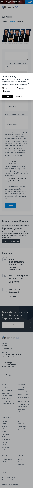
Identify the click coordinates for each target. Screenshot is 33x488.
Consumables (22, 426)
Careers (4, 462)
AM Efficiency (6, 439)
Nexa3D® (5, 421)
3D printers (21, 421)
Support (12, 22)
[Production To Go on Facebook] (3, 375)
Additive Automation (8, 450)
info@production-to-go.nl (11, 354)
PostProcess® (6, 434)
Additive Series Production (22, 388)
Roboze (4, 442)
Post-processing (23, 407)
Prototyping (6, 401)
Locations (20, 22)
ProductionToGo (7, 459)
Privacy (4, 475)
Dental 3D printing (23, 404)
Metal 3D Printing (23, 392)
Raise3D (4, 426)
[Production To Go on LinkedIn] (10, 375)
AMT (3, 437)
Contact (4, 22)
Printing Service (7, 390)
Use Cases (21, 464)
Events (20, 459)
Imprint (4, 472)
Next (27, 325)
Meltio (4, 424)
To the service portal (11, 241)
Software (20, 412)
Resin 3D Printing (23, 395)
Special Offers (22, 429)
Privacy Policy (24, 85)
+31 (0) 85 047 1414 (8, 357)
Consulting (5, 393)
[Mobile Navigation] (28, 7)
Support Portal (7, 348)
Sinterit (4, 445)
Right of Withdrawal (8, 477)
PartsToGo (21, 424)
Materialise (5, 447)
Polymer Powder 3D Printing (24, 398)
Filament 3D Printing (24, 401)
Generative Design (8, 403)
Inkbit (4, 429)
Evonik (4, 432)
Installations (6, 388)
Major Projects (6, 398)
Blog (19, 462)
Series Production (7, 396)
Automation (21, 409)
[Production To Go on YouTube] (6, 375)
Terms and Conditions (9, 480)
